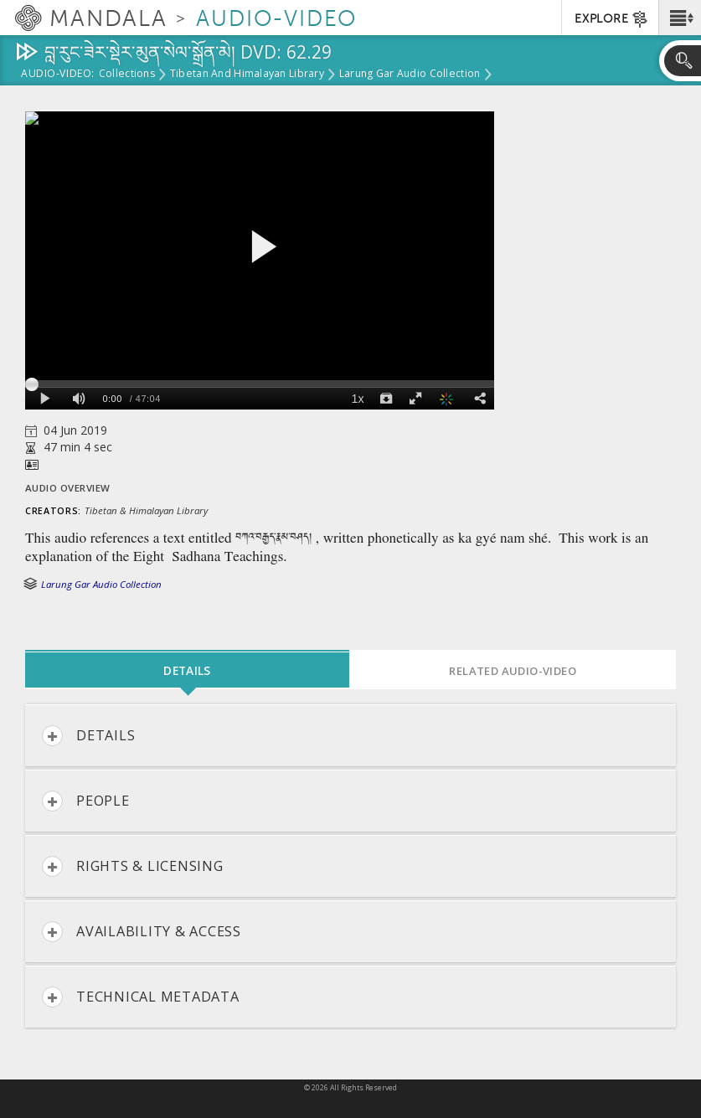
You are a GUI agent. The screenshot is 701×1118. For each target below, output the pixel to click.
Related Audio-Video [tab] (512, 670)
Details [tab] (186, 670)
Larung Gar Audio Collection (409, 74)
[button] (679, 17)
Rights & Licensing (133, 866)
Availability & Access (141, 931)
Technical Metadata (141, 997)
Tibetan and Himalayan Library (247, 74)
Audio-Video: (58, 74)
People (86, 801)
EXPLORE (612, 19)
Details (88, 735)
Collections (127, 74)
